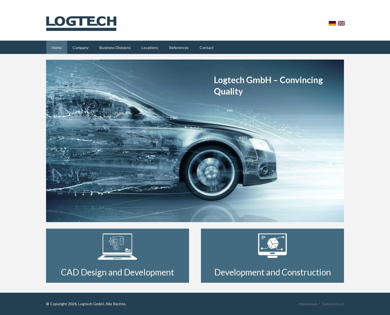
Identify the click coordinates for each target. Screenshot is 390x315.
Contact (207, 47)
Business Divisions (115, 47)
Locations (150, 47)
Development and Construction (272, 272)
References (179, 47)
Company (81, 47)
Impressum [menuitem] (307, 303)
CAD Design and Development (117, 272)
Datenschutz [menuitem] (333, 303)
